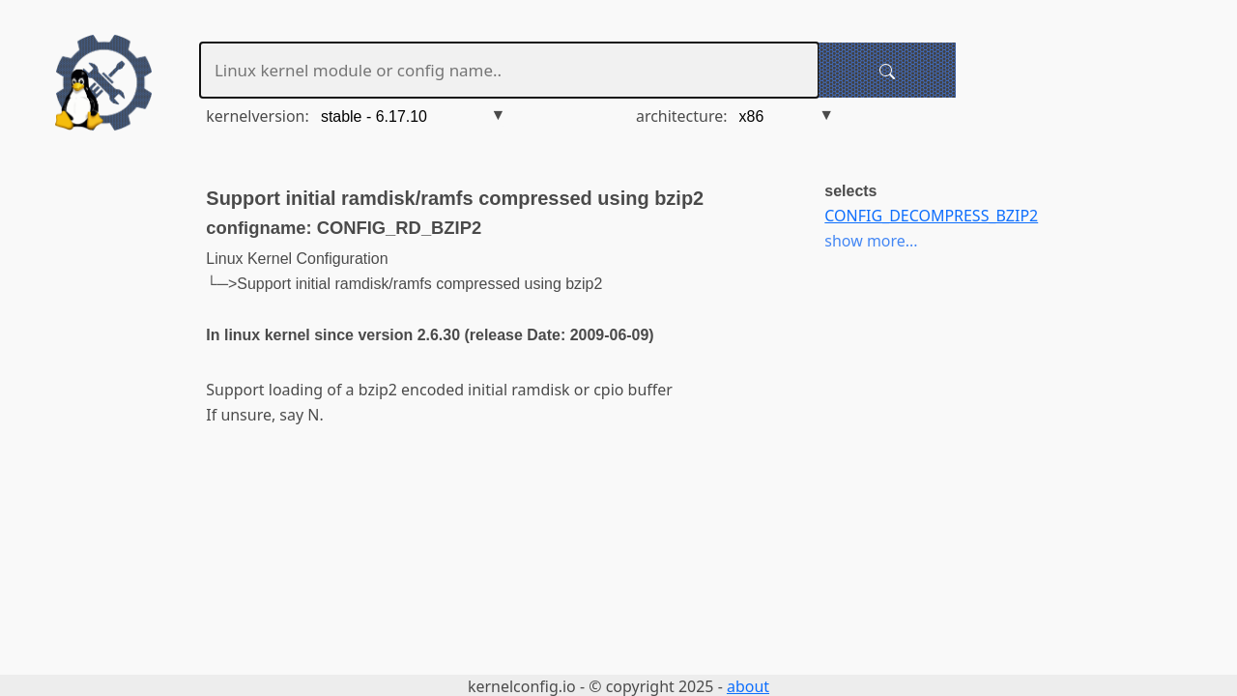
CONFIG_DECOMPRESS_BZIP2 (931, 215)
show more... (870, 240)
